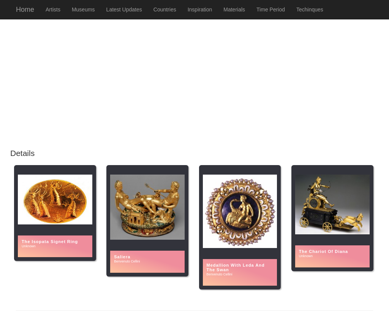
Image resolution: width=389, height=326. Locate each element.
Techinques (309, 9)
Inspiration (200, 9)
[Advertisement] (194, 88)
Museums (83, 9)
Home (25, 9)
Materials (234, 9)
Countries (164, 9)
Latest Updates (124, 9)
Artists (53, 9)
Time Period (270, 9)
